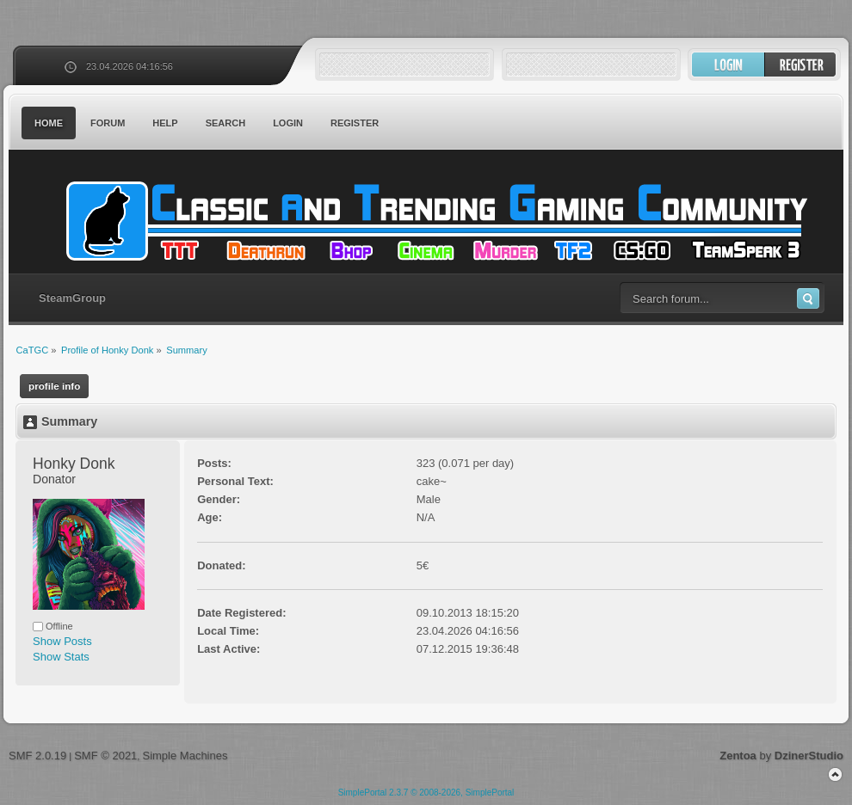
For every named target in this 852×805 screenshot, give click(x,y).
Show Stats (61, 656)
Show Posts (62, 641)
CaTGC (434, 221)
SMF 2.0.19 (37, 755)
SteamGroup (72, 298)
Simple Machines (184, 755)
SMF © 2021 (105, 755)
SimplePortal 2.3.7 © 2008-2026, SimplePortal (426, 792)
